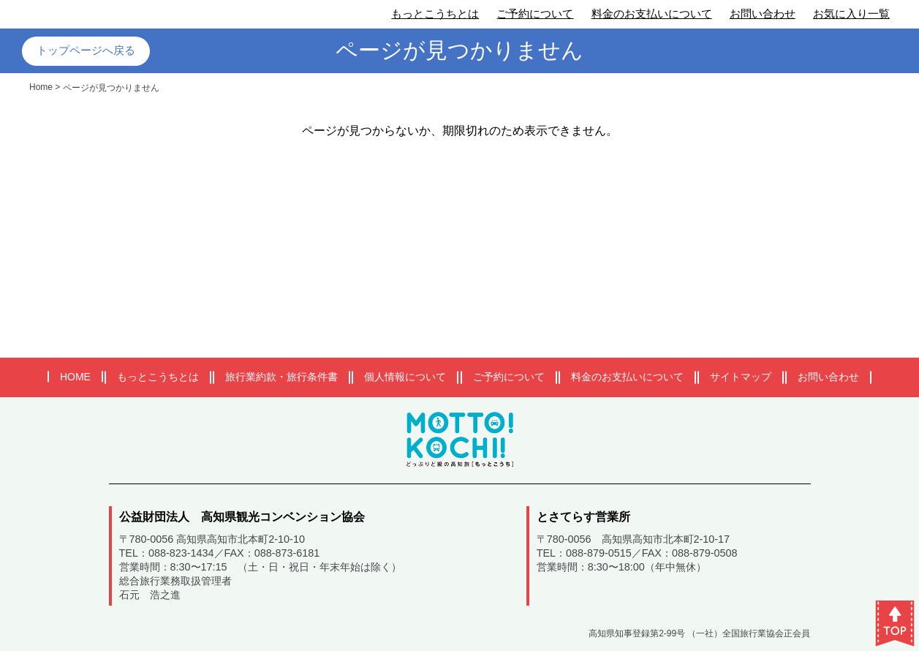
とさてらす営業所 (583, 517)
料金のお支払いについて (651, 13)
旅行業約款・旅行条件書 (281, 377)
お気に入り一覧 (851, 13)
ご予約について (534, 13)
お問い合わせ (762, 13)
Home (41, 87)
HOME (75, 377)
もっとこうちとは (435, 13)
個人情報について (405, 377)
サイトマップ (740, 377)
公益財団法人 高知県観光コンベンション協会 (242, 517)
